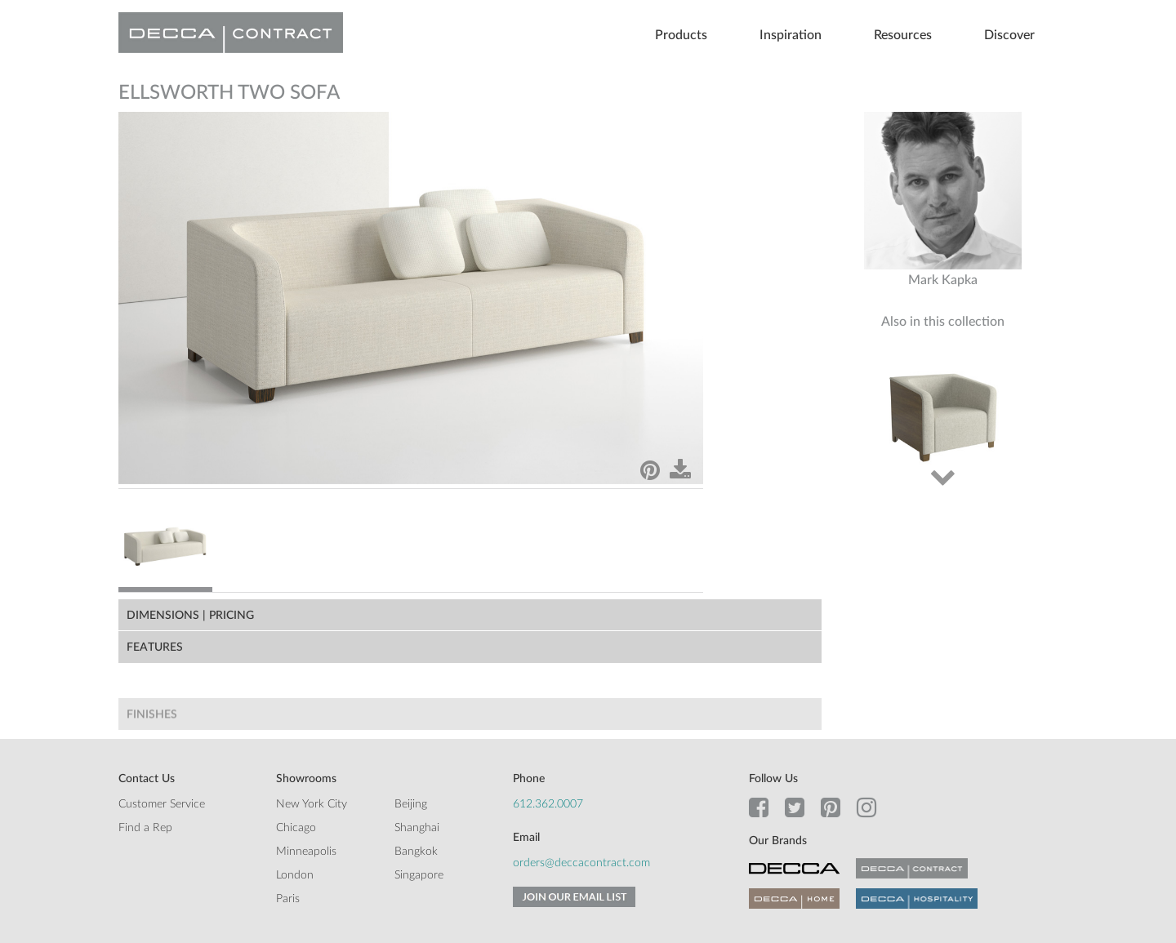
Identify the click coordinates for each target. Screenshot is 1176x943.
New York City (311, 804)
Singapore (418, 875)
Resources (903, 35)
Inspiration (791, 35)
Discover (1009, 35)
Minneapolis (306, 851)
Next (942, 476)
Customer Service (161, 804)
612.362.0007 (548, 804)
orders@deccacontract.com (581, 863)
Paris (288, 899)
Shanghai (416, 828)
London (295, 875)
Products (681, 35)
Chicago (296, 828)
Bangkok (416, 851)
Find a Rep (145, 828)
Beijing (410, 804)
